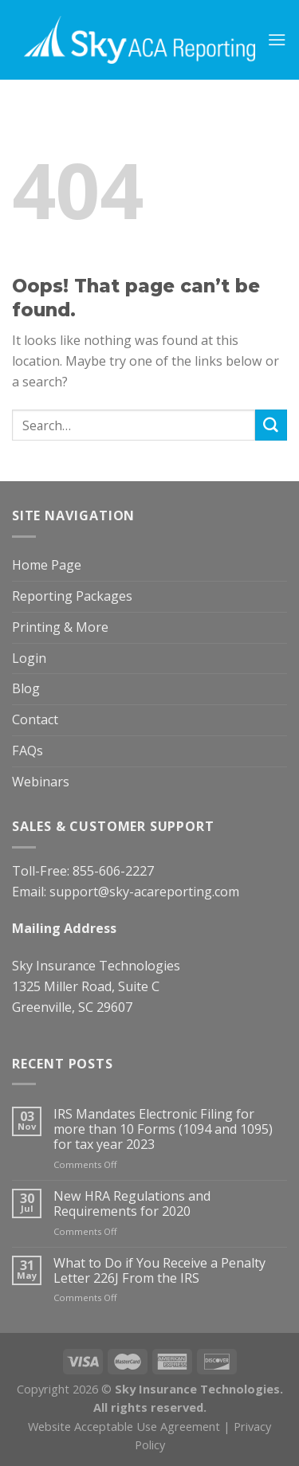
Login (29, 658)
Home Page (46, 565)
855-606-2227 (113, 871)
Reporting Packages (72, 596)
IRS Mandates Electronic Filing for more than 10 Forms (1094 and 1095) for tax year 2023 (163, 1130)
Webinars (40, 781)
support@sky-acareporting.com (144, 891)
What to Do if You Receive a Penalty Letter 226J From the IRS (159, 1271)
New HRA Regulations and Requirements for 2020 (131, 1204)
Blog (26, 688)
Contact (35, 719)
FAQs (27, 750)
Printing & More (60, 627)
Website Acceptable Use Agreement (124, 1426)
